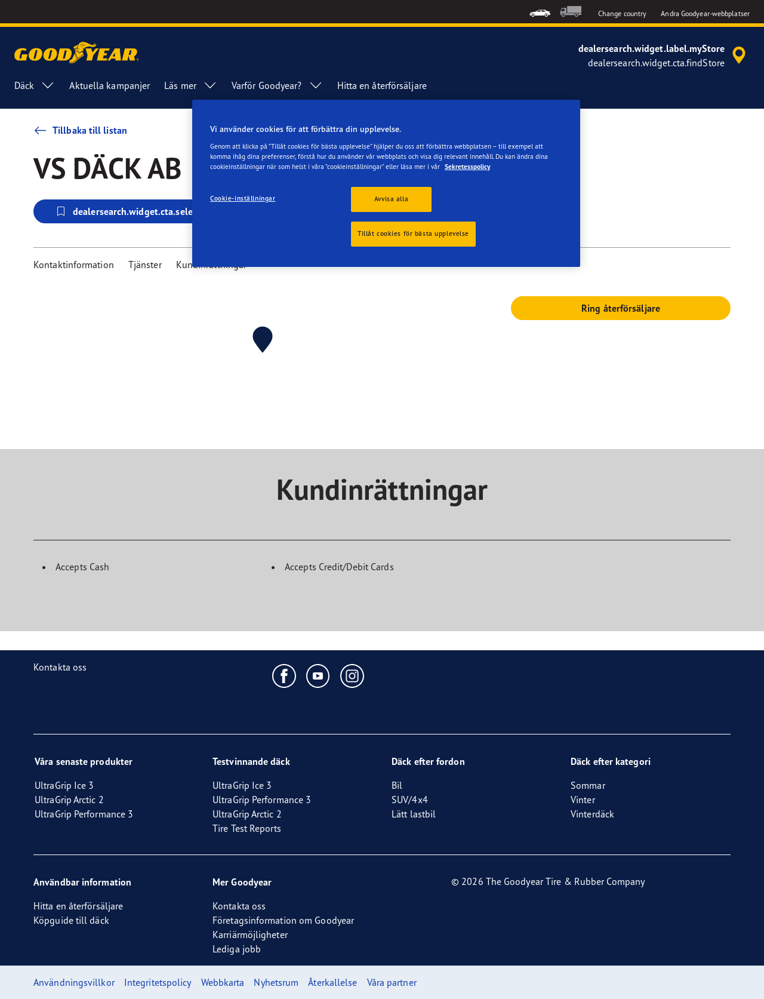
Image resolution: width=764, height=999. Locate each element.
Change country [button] (622, 13)
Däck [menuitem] (34, 85)
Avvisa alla (391, 199)
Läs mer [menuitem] (190, 85)
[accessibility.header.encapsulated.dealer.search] (664, 55)
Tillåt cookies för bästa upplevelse (413, 233)
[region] (386, 183)
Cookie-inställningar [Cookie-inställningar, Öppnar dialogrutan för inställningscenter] (242, 198)
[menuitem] (539, 11)
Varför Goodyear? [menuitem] (277, 85)
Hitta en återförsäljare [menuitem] (382, 85)
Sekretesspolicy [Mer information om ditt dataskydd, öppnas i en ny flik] (467, 166)
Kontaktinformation (73, 265)
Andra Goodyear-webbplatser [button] (705, 13)
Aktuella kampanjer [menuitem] (109, 85)
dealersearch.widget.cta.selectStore (138, 211)
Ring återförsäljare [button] (620, 308)
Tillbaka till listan (80, 130)
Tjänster (145, 265)
